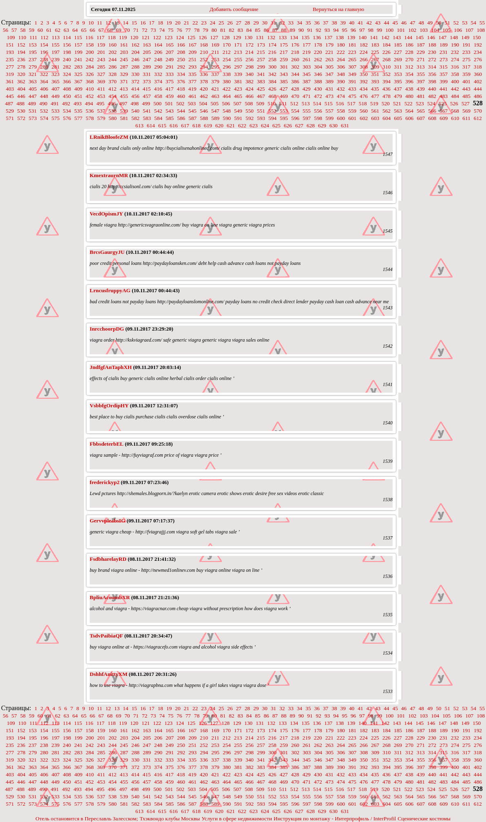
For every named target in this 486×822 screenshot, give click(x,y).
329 (124, 74)
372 (135, 81)
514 (317, 103)
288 (135, 67)
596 (295, 118)
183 (375, 45)
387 (307, 81)
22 (195, 23)
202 (112, 52)
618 (196, 125)
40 (351, 23)
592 (249, 118)
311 (398, 67)
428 (295, 89)
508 (249, 103)
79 (205, 30)
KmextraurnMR (109, 175)
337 (215, 74)
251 (192, 59)
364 (44, 81)
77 (188, 30)
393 (375, 81)
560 (364, 111)
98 (370, 30)
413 (124, 89)
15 (134, 23)
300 (272, 67)
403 (10, 89)
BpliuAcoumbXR (110, 597)
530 (21, 111)
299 (261, 67)
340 (249, 74)
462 (204, 96)
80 (214, 30)
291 (170, 67)
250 (181, 59)
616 (174, 125)
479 (398, 96)
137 (328, 37)
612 (478, 118)
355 (421, 74)
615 (162, 125)
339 (238, 74)
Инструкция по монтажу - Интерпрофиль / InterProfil (335, 818)
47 (412, 23)
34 (299, 23)
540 (135, 111)
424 (249, 89)
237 (33, 59)
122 (157, 37)
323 (55, 74)
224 (364, 52)
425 (261, 89)
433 (352, 89)
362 (21, 81)
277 (10, 67)
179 (329, 45)
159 (101, 45)
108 (481, 30)
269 (398, 59)
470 (295, 96)
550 (249, 111)
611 (466, 118)
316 (455, 67)
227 (398, 52)
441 (444, 89)
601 (352, 118)
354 (409, 74)
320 (21, 74)
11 (99, 23)
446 (21, 96)
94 (335, 30)
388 (318, 81)
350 (364, 74)
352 (386, 74)
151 (10, 45)
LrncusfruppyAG (110, 290)
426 (272, 89)
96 (353, 30)
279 (33, 67)
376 (181, 81)
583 (147, 118)
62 (57, 30)
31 (273, 23)
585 (170, 118)
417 (170, 89)
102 (412, 30)
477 (375, 96)
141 (374, 37)
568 (455, 111)
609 (444, 118)
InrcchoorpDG (107, 329)
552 (272, 111)
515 (329, 103)
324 (67, 74)
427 (284, 89)
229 (421, 52)
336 (204, 74)
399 (444, 81)
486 (478, 96)
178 (318, 45)
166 (181, 45)
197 (55, 52)
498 (134, 103)
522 (408, 103)
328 (112, 74)
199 (78, 52)
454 (112, 96)
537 (101, 111)
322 (44, 74)
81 (222, 30)
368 (90, 81)
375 (170, 81)
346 (318, 74)
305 (329, 67)
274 (455, 59)
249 (170, 59)
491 (55, 103)
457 (147, 96)
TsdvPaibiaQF (106, 636)
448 (44, 96)
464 (227, 96)
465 (238, 96)
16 (143, 23)
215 (261, 52)
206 (158, 52)
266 (364, 59)
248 (158, 59)
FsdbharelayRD (108, 559)
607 (421, 118)
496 (112, 103)
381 (238, 81)
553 (284, 111)
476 (364, 96)
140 (362, 37)
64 (74, 30)
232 (455, 52)
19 (169, 23)
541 (147, 111)
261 (307, 59)
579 (101, 118)
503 (192, 103)
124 (180, 37)
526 (454, 103)
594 (272, 118)
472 (318, 96)
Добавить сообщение (234, 9)
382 (249, 81)
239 (55, 59)
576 (67, 118)
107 (469, 30)
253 (215, 59)
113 (56, 37)
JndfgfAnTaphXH (111, 367)
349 (352, 74)
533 (55, 111)
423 (238, 89)
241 (78, 59)
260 (295, 59)
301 (284, 67)
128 (225, 37)
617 (185, 125)
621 (231, 125)
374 (158, 81)
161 (124, 45)
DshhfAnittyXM (109, 674)
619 (208, 125)
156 (67, 45)
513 (306, 103)
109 (11, 37)
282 (67, 67)
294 (204, 67)
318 (478, 67)
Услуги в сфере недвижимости (236, 818)
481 (421, 96)
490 (43, 103)
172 (249, 45)
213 (238, 52)
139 (351, 37)
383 (261, 81)
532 (44, 111)
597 (307, 118)
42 (369, 23)
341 (261, 74)
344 (295, 74)
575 (55, 118)
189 (444, 45)
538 (112, 111)
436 (386, 89)
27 (238, 23)
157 (78, 45)
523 (420, 103)
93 (327, 30)
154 (44, 45)
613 (139, 125)
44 (386, 23)
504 (203, 103)
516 (340, 103)
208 (181, 52)
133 (282, 37)
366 (67, 81)
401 (466, 81)
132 (271, 37)
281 (55, 67)
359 (466, 74)
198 (67, 52)
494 (89, 103)
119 (123, 37)
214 (249, 52)
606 (409, 118)
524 (431, 103)
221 (329, 52)
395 (398, 81)
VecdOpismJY (106, 214)
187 (421, 45)
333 (170, 74)
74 (162, 30)
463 (215, 96)
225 (375, 52)
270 (409, 59)
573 (33, 118)
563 (398, 111)
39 (343, 23)
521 (397, 103)
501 (169, 103)
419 (192, 89)
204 (135, 52)
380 (227, 81)
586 (181, 118)
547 (215, 111)
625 (276, 125)
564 (409, 111)
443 (466, 89)
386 (295, 81)
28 (247, 23)
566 (432, 111)
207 (170, 52)
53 (464, 23)
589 (215, 118)
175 (284, 45)
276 (478, 59)
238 (44, 59)
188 (432, 45)
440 (432, 89)
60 (40, 30)
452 (90, 96)
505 (214, 103)
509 (260, 103)
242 (90, 59)
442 (455, 89)
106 (458, 30)
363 (33, 81)
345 (307, 74)
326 (90, 74)
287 (124, 67)
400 (455, 81)
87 (275, 30)
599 (329, 118)
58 (22, 30)
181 (352, 45)
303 (307, 67)
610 (455, 118)
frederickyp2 (104, 482)
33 (291, 23)
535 (78, 111)
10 (91, 23)
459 (170, 96)
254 (227, 59)
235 (10, 59)
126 (203, 37)
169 (215, 45)
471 (307, 96)
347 (329, 74)
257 (261, 59)
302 (295, 67)
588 (204, 118)
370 (112, 81)
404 (21, 89)
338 (227, 74)
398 (432, 81)
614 (151, 125)
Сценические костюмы (424, 818)
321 (33, 74)
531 (33, 111)
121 (145, 37)
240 (67, 59)
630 (333, 125)
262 (318, 59)
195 (33, 52)
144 (408, 37)
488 (20, 103)
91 (309, 30)
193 (10, 52)
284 (90, 67)
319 (10, 74)
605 (398, 118)
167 (192, 45)
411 (101, 89)
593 (261, 118)
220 (318, 52)
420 (204, 89)
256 (249, 59)
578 (90, 118)
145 (419, 37)
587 (192, 118)
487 (9, 103)
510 (271, 103)
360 (478, 74)
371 (124, 81)
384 (272, 81)
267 (375, 59)
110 (22, 37)
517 (351, 103)
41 (360, 23)
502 (180, 103)
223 (352, 52)
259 (284, 59)
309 (375, 67)
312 (409, 67)
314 (432, 67)
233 (466, 52)
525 (443, 103)
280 (44, 67)
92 (318, 30)
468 (272, 96)
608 (432, 118)
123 (168, 37)
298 (249, 67)
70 (127, 30)
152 (21, 45)
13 (116, 23)
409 (78, 89)
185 (398, 45)
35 (308, 23)
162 (135, 45)
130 (248, 37)
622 (242, 125)
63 (66, 30)
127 (214, 37)
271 (421, 59)
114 (67, 37)
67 (101, 30)
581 (124, 118)
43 (377, 23)
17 (151, 23)
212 (227, 52)
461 (192, 96)
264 (341, 59)
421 (215, 89)
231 (444, 52)
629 (322, 125)
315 (444, 67)
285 (101, 67)
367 (78, 81)
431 (329, 89)
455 (124, 96)
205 (147, 52)
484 (455, 96)
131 (260, 37)
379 (215, 81)
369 (101, 81)
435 (375, 89)
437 (398, 89)
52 (456, 23)
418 (181, 89)
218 (295, 52)
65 (83, 30)
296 (227, 67)
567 (444, 111)
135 (305, 37)
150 (477, 37)
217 (284, 52)
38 (334, 23)
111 (33, 37)
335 (192, 74)
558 (341, 111)
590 (227, 118)
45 (395, 23)
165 (170, 45)
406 (44, 89)
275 (466, 59)
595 (284, 118)
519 (374, 103)
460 (181, 96)
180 (341, 45)
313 (421, 67)
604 (386, 118)
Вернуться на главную (338, 9)
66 (92, 30)
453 (101, 96)
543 (170, 111)
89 (292, 30)
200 (90, 52)
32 (282, 23)
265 (352, 59)
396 (409, 81)
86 (266, 30)
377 (192, 81)
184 (386, 45)
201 (101, 52)
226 (386, 52)
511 (283, 103)
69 (118, 30)
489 (32, 103)
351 (375, 74)
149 (465, 37)
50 (438, 23)
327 (101, 74)
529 (10, 111)
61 (48, 30)
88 (283, 30)
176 (295, 45)
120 (134, 37)
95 (344, 30)
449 (55, 96)
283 (78, 67)
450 (67, 96)
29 (255, 23)
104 (435, 30)
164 (158, 45)
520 (386, 103)
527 (466, 103)
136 (317, 37)
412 (112, 89)
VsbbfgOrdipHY (109, 405)
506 (226, 103)
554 (295, 111)
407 (55, 89)
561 (375, 111)
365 (55, 81)
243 (101, 59)
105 (446, 30)
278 (21, 67)
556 (318, 111)
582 (135, 118)
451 (78, 96)
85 (257, 30)
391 (352, 81)
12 (108, 23)
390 (341, 81)
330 (135, 74)
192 (478, 45)
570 (478, 111)
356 (432, 74)
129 (237, 37)
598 (318, 118)
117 (101, 37)
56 (5, 30)
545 (192, 111)
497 (123, 103)
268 (386, 59)
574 (44, 118)
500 (157, 103)
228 (409, 52)
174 (272, 45)
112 (44, 37)
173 (261, 45)
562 (386, 111)
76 (179, 30)
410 (90, 89)
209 (192, 52)
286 (112, 67)
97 (361, 30)
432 (341, 89)
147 (442, 37)
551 (261, 111)
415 (147, 89)
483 (444, 96)
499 (146, 103)
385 (284, 81)
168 (204, 45)
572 (21, 118)
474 (341, 96)
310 (386, 67)
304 (318, 67)
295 (215, 67)
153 (33, 45)
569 (466, 111)
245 (124, 59)
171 (238, 45)
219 (307, 52)
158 (90, 45)
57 (14, 30)
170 (227, 45)
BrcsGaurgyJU (107, 252)
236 (21, 59)
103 (424, 30)
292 (181, 67)
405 (33, 89)
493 (77, 103)
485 (466, 96)
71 (136, 30)
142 (385, 37)
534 (67, 111)
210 (204, 52)
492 (66, 103)
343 (284, 74)
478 (386, 96)
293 (192, 67)
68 (110, 30)
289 (147, 67)
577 (78, 118)
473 (329, 96)
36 (317, 23)
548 (227, 111)
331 (147, 74)
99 (379, 30)
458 (158, 96)
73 (153, 30)
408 (67, 89)
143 (397, 37)
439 (421, 89)
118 (112, 37)
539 (124, 111)
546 (204, 111)
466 (249, 96)
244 (112, 59)
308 (364, 67)
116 (89, 37)
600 (341, 118)
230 (432, 52)
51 (447, 23)
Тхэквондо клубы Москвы (169, 818)
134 (294, 37)
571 (10, 118)
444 (478, 89)
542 (158, 111)
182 (364, 45)
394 (386, 81)
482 (432, 96)
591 (238, 118)
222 (341, 52)
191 (466, 45)
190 (455, 45)
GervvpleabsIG (107, 521)
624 (265, 125)
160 (112, 45)
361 (10, 81)
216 (272, 52)
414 (135, 89)
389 (329, 81)
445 (10, 96)
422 (227, 89)
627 (299, 125)
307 (352, 67)
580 (112, 118)
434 (364, 89)
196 (44, 52)
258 (272, 59)
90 (301, 30)
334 (181, 74)
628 (311, 125)
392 (364, 81)
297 (238, 67)
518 (363, 103)
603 (375, 118)
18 (160, 23)
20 (177, 23)
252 (204, 59)
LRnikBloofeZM (109, 137)
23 (203, 23)
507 (237, 103)
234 (478, 52)
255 (238, 59)
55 (482, 23)
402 (478, 81)
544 (181, 111)
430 (318, 89)
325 (78, 74)
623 (254, 125)
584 (158, 118)
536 (90, 111)
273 (444, 59)
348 (341, 74)
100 (389, 30)
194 (21, 52)
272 (432, 59)
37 (325, 23)
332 (158, 74)
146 (431, 37)
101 (401, 30)
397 (421, 81)
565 (421, 111)
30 (264, 23)
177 (307, 45)
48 (421, 23)
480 (409, 96)
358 (455, 74)
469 (284, 96)
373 (147, 81)
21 (186, 23)
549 (238, 111)
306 (341, 67)
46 (403, 23)
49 (430, 23)
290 (158, 67)
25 (221, 23)
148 (454, 37)
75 (170, 30)
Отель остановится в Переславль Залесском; (86, 818)
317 (466, 67)
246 (135, 59)
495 (100, 103)
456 (135, 96)
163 (147, 45)
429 (307, 89)
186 (409, 45)
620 (219, 125)
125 (191, 37)
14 (125, 23)
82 (231, 30)
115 (78, 37)
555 (307, 111)
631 (345, 125)
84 (249, 30)
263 (329, 59)
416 (158, 89)
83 (240, 30)
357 (444, 74)
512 (294, 103)
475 (352, 96)
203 (124, 52)
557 (329, 111)
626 (288, 125)
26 (229, 23)
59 (31, 30)
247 (147, 59)
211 (215, 52)
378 (204, 81)
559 (352, 111)
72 (144, 30)
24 (212, 23)
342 (272, 74)
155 (55, 45)
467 (261, 96)
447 (33, 96)
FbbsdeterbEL (107, 444)
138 (340, 37)
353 (398, 74)
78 (196, 30)
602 (364, 118)
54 (473, 23)
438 (409, 89)
